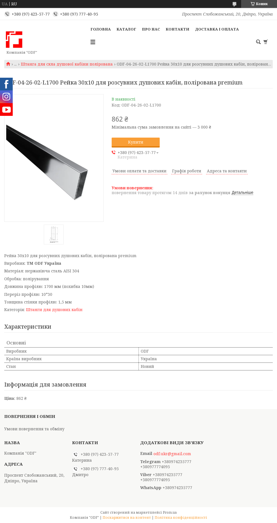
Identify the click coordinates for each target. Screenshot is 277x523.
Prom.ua (170, 512)
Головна (100, 29)
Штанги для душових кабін (54, 309)
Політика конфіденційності (181, 517)
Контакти (177, 29)
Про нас (151, 29)
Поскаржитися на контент (127, 517)
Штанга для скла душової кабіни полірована (67, 64)
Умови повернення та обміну (34, 428)
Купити (135, 142)
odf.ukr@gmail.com (172, 453)
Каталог (126, 29)
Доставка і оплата (217, 29)
